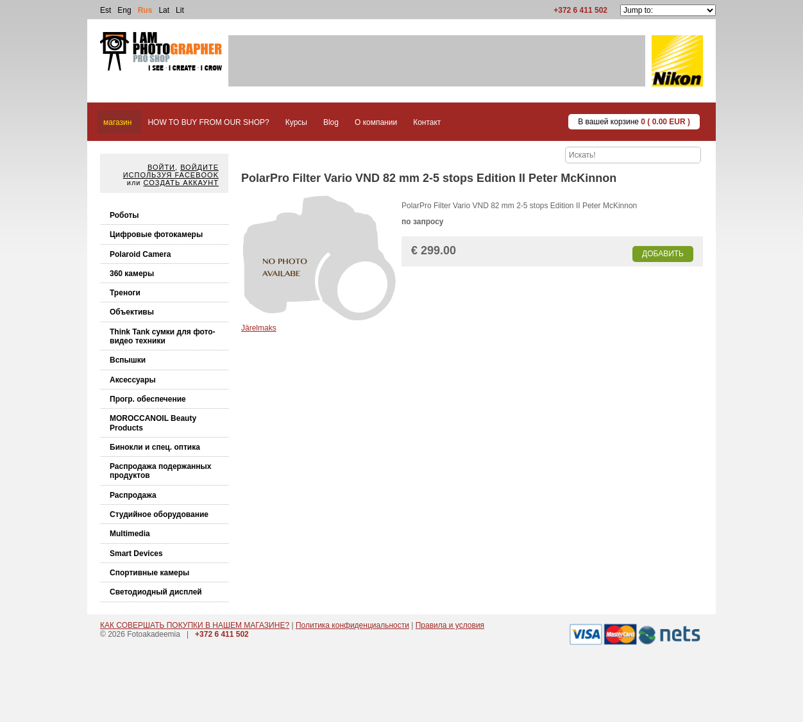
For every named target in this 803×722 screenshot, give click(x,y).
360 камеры (132, 273)
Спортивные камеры (149, 572)
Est (105, 10)
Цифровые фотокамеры (156, 234)
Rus (145, 10)
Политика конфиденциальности (352, 625)
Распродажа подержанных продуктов (161, 471)
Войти (161, 167)
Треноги (125, 292)
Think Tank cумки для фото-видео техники (163, 336)
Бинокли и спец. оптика (155, 447)
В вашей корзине (634, 121)
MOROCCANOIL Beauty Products (153, 423)
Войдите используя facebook (171, 171)
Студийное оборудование (159, 514)
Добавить (663, 253)
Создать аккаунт (181, 182)
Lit (180, 10)
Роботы (124, 215)
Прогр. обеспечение (148, 399)
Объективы (132, 312)
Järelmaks (258, 328)
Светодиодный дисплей (156, 591)
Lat (163, 10)
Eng (124, 10)
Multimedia (130, 533)
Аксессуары (133, 379)
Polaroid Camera (140, 254)
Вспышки (128, 360)
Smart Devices (136, 553)
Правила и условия (450, 625)
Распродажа (133, 495)
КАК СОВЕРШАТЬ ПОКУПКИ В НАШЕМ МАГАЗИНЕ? (194, 625)
